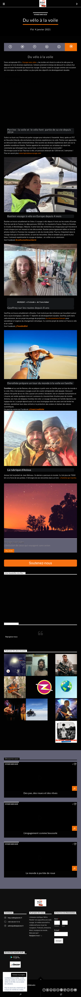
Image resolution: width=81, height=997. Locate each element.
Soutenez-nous (40, 563)
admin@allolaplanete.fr (16, 926)
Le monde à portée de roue (40, 873)
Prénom (56, 926)
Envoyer (58, 941)
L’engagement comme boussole (40, 833)
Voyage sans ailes (40, 14)
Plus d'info (9, 551)
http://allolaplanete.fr (15, 918)
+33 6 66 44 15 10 (14, 922)
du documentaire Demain (55, 318)
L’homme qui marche (68, 478)
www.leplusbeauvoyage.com (30, 153)
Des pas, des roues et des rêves (40, 793)
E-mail (57, 930)
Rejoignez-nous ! (35, 936)
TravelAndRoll (22, 326)
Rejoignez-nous (11, 624)
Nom (56, 919)
